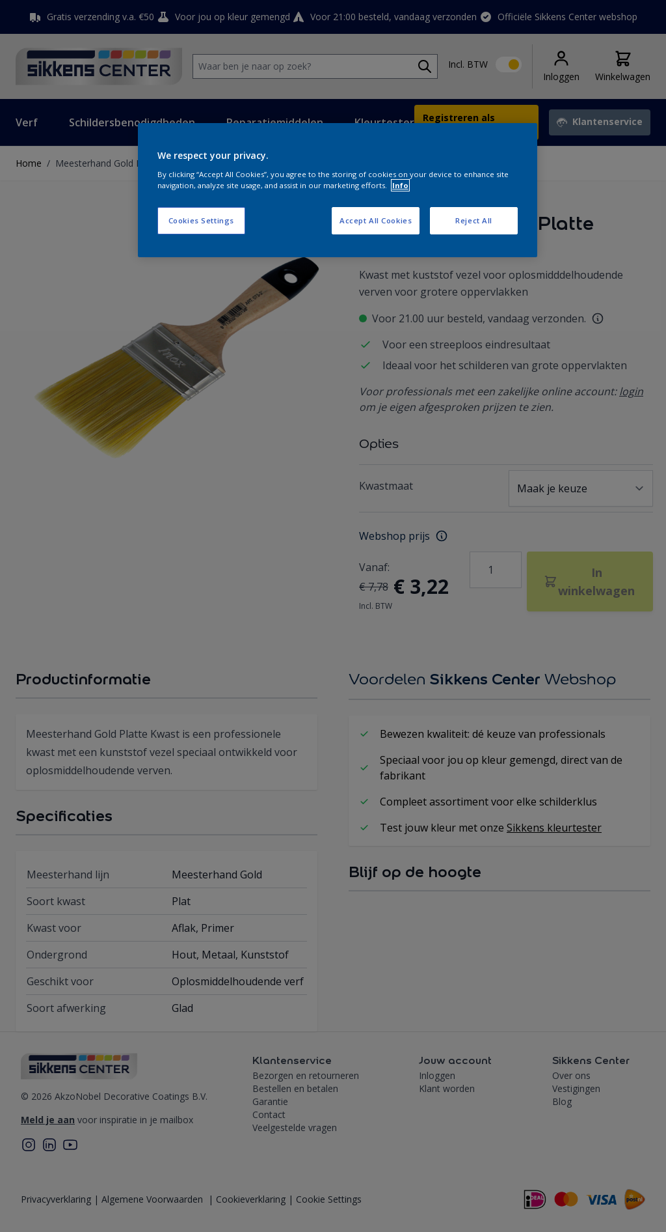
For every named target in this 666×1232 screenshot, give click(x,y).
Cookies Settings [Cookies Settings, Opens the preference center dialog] (201, 220)
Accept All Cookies (376, 220)
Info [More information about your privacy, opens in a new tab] (400, 185)
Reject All (473, 220)
